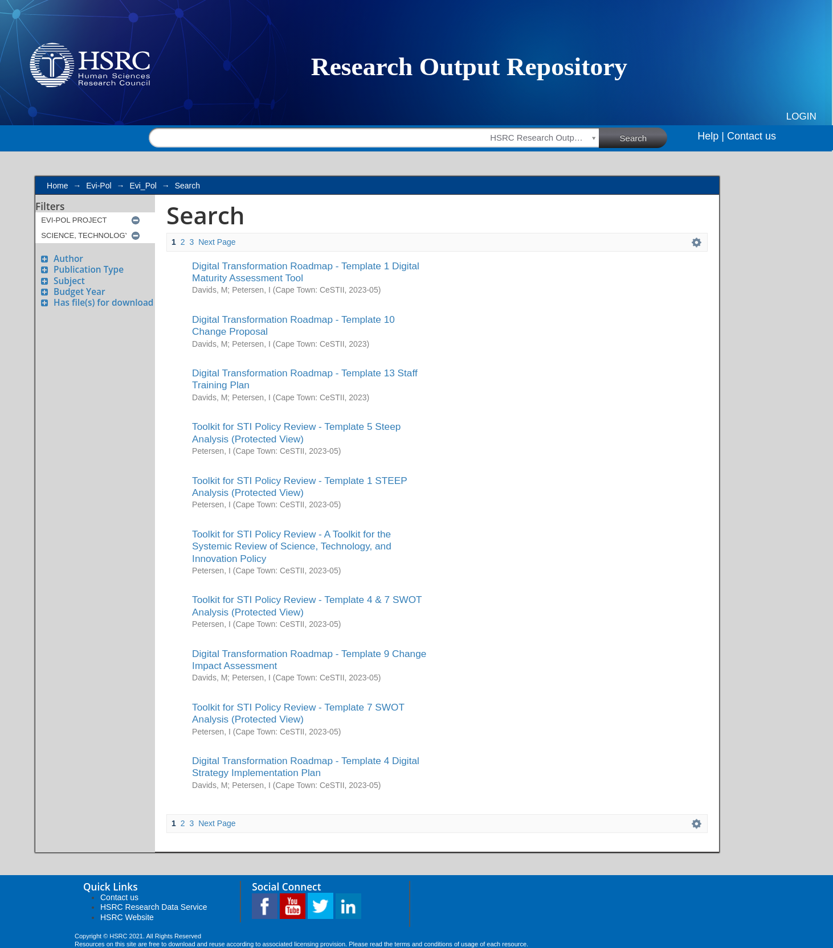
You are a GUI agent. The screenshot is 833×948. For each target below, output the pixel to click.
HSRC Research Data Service (153, 907)
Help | (710, 136)
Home (57, 185)
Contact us (751, 136)
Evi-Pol (98, 185)
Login (801, 116)
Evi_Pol (142, 185)
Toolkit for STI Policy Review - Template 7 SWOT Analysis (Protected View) (298, 713)
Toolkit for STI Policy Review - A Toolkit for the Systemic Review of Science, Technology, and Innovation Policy (291, 546)
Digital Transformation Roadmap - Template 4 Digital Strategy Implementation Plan (305, 766)
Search (644, 137)
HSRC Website (127, 917)
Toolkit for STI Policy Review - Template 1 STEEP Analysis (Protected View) (299, 486)
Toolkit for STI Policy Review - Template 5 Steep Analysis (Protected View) (296, 432)
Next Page (216, 242)
